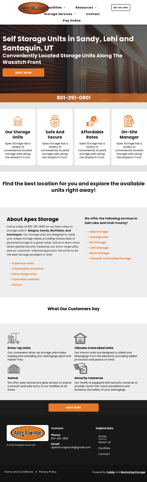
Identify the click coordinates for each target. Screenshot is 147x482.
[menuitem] (57, 7)
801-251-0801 (73, 97)
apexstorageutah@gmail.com (70, 446)
